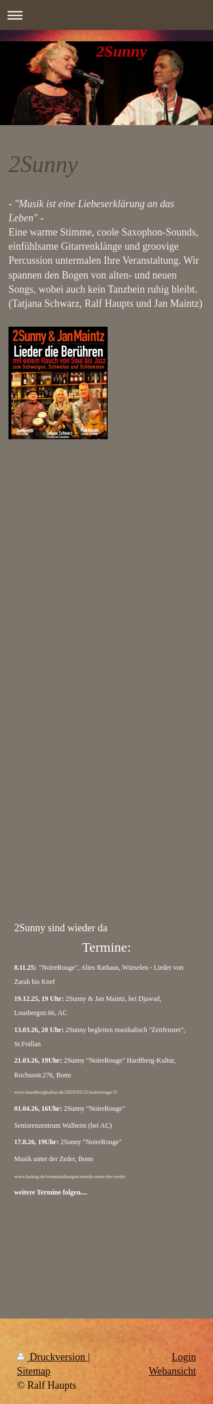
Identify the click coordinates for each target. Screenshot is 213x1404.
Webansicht (172, 1371)
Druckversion (52, 1357)
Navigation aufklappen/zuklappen (106, 15)
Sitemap (33, 1371)
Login (184, 1357)
